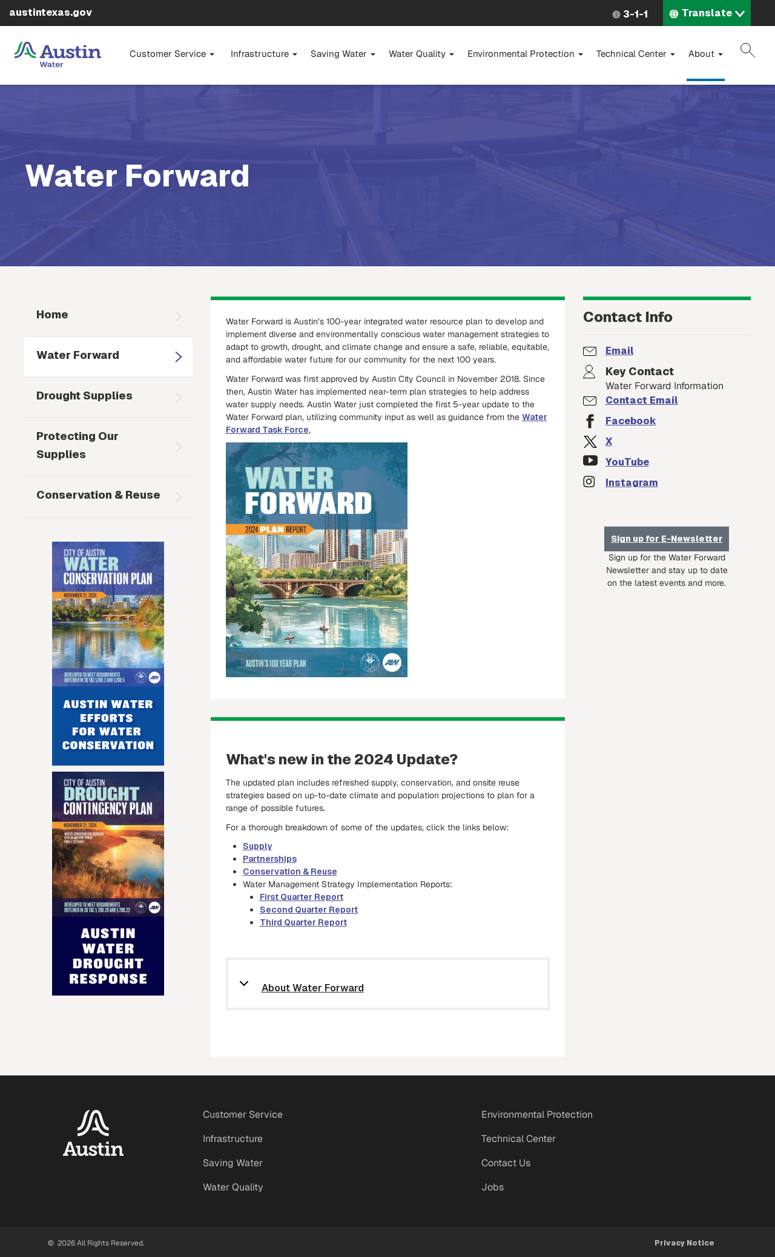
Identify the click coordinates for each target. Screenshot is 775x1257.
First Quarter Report (301, 896)
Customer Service (172, 53)
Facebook (630, 421)
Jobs (492, 1187)
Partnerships (270, 858)
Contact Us (505, 1163)
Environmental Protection (525, 53)
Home (52, 314)
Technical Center (635, 53)
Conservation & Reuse (98, 495)
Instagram (631, 482)
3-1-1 (635, 14)
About (705, 53)
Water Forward (77, 355)
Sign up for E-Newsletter (667, 538)
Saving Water (343, 53)
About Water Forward (313, 989)
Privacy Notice (684, 1243)
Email (619, 350)
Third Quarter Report (303, 922)
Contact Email (641, 400)
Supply (257, 846)
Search (748, 50)
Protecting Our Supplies (77, 445)
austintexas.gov (50, 12)
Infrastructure (264, 53)
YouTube (627, 462)
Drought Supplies (84, 395)
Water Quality (421, 53)
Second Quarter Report (309, 909)
